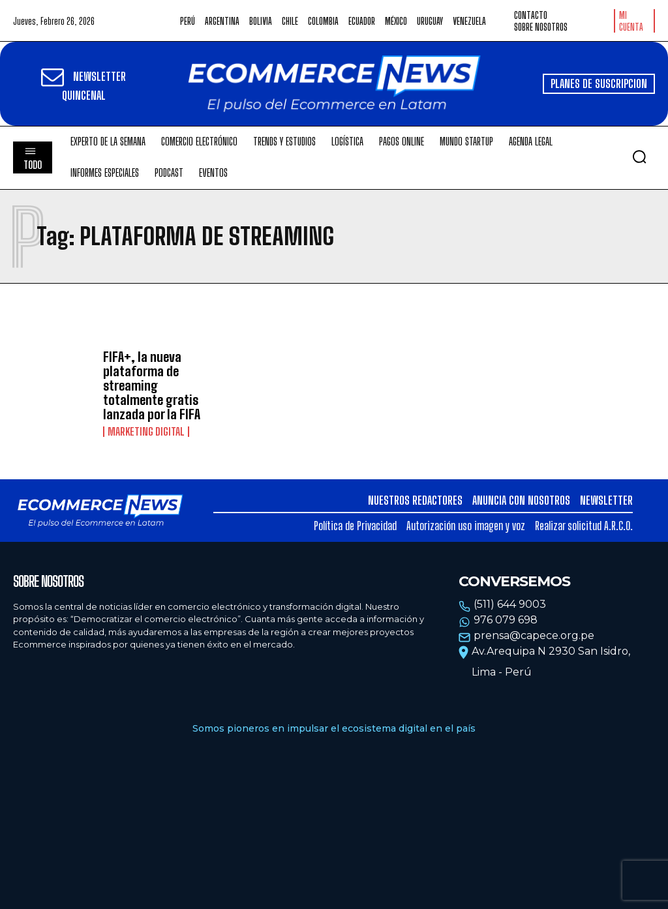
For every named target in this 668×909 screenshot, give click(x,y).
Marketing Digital (146, 431)
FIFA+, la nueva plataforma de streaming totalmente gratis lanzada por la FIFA (151, 385)
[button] (639, 156)
